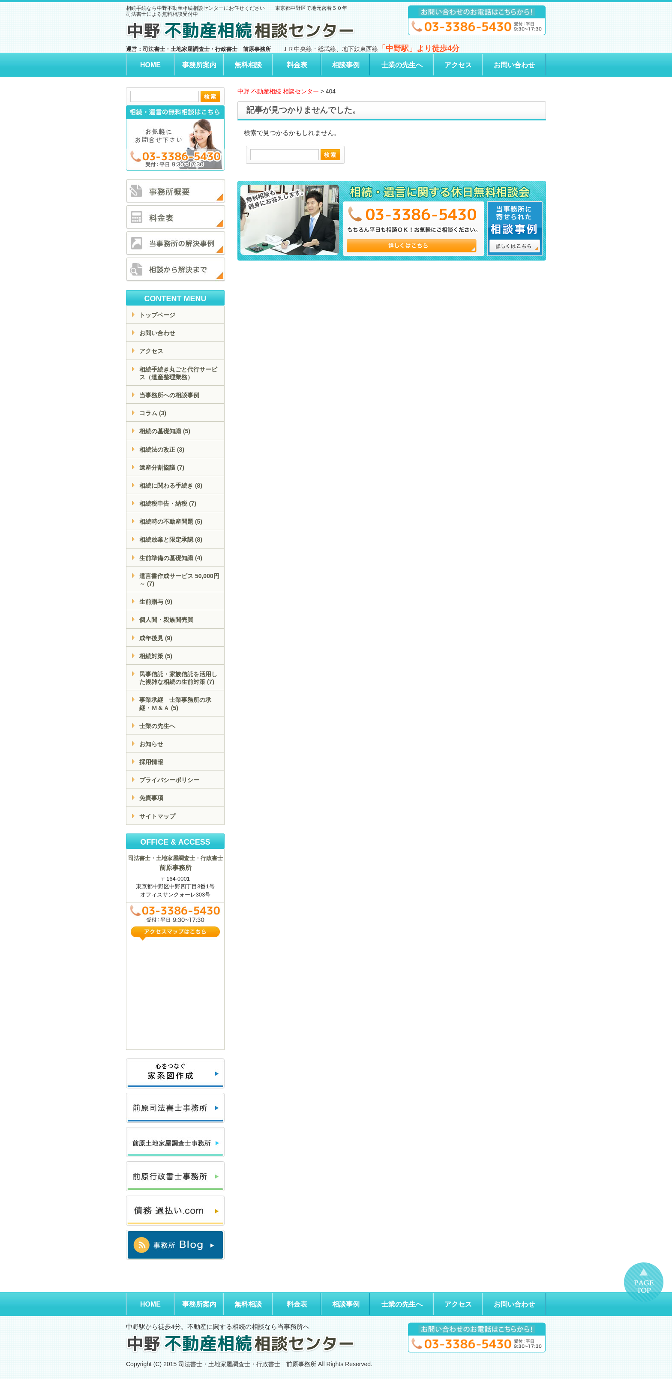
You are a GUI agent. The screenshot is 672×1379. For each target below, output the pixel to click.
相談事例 (346, 65)
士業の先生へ (402, 65)
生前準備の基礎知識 (170, 558)
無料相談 (248, 65)
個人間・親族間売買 (166, 619)
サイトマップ (157, 816)
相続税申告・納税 (167, 503)
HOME (150, 65)
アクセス (458, 65)
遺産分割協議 (161, 467)
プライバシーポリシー (169, 779)
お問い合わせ (514, 65)
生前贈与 (155, 601)
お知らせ (151, 743)
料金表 (297, 65)
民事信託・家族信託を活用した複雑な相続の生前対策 (178, 678)
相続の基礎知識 (164, 431)
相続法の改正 (161, 449)
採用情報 (151, 761)
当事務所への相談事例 (169, 395)
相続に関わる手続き (170, 485)
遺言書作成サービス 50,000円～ (179, 580)
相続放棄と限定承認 (170, 539)
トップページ (157, 315)
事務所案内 (199, 65)
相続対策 (155, 656)
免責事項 (151, 797)
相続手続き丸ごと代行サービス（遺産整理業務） (178, 373)
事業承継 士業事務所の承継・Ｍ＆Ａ (175, 703)
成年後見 (155, 638)
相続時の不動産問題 (170, 521)
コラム (152, 413)
